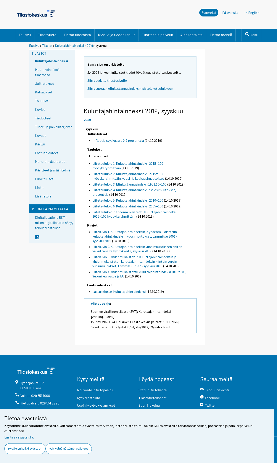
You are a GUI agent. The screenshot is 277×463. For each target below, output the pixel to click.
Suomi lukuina (149, 405)
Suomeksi (209, 12)
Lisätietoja (43, 196)
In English (252, 12)
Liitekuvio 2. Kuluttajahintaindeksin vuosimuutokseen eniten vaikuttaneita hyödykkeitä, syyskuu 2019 (137, 249)
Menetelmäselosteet (51, 161)
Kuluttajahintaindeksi (69, 45)
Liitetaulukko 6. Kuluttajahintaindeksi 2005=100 (127, 206)
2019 (90, 45)
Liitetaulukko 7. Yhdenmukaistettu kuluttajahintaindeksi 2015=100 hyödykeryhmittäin (134, 214)
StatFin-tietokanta (152, 390)
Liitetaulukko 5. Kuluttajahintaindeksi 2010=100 (127, 200)
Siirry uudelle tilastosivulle (107, 80)
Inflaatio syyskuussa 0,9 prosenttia (118, 140)
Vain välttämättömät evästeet (68, 448)
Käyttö (40, 144)
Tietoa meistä (221, 34)
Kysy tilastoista (88, 398)
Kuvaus (40, 135)
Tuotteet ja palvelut (157, 34)
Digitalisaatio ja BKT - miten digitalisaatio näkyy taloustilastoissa (54, 222)
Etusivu (25, 34)
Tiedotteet (43, 118)
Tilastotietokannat (152, 398)
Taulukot (41, 101)
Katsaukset (43, 92)
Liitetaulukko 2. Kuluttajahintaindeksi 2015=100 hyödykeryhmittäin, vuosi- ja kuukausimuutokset (128, 176)
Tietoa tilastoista (77, 34)
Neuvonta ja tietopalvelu (95, 390)
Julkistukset (44, 83)
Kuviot (40, 109)
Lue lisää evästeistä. (19, 437)
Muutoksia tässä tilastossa (47, 72)
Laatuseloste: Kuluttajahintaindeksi (119, 291)
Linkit (39, 187)
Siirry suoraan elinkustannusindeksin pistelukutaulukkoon (130, 88)
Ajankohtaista (191, 34)
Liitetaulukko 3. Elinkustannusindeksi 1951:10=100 (129, 184)
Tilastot (47, 45)
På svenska (230, 12)
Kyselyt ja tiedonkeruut (116, 34)
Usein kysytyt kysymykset (96, 405)
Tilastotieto (47, 34)
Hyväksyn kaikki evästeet (24, 448)
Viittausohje (100, 303)
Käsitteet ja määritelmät (53, 170)
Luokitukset (44, 179)
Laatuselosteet (46, 153)
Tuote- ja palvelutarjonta (53, 127)
